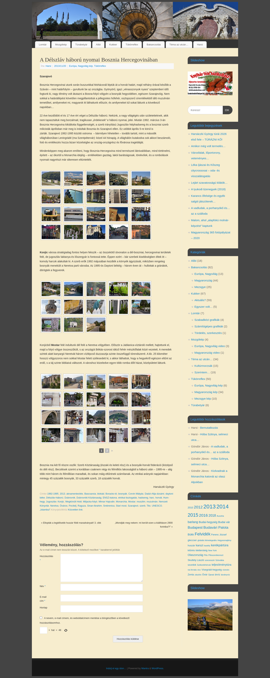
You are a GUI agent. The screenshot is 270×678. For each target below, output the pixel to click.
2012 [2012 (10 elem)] (198, 507)
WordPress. (158, 668)
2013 (62, 493)
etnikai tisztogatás (127, 497)
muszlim (141, 501)
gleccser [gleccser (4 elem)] (192, 540)
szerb (143, 505)
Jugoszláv (51, 501)
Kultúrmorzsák (203, 365)
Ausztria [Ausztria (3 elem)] (220, 516)
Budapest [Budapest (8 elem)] (195, 527)
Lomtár (42, 44)
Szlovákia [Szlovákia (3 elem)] (219, 560)
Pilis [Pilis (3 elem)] (206, 555)
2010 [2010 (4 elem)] (190, 507)
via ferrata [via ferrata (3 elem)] (192, 570)
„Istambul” (45, 509)
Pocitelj (72, 505)
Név (43, 586)
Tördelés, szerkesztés (208, 332)
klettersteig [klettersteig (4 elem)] (201, 550)
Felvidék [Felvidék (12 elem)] (202, 534)
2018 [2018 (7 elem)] (212, 515)
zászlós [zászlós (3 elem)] (198, 575)
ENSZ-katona (110, 497)
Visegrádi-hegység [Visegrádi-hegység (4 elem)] (212, 569)
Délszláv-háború (54, 497)
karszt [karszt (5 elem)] (199, 545)
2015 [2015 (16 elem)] (193, 515)
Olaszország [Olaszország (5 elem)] (195, 554)
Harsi (200, 44)
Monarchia (121, 501)
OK (226, 109)
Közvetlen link (75, 509)
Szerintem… (202, 372)
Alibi (98, 44)
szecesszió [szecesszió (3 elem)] (210, 560)
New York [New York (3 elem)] (212, 550)
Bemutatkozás (209, 427)
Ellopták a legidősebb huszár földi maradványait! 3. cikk (71, 523)
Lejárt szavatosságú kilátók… (209, 182)
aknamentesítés (74, 493)
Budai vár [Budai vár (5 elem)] (224, 522)
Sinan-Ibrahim (94, 505)
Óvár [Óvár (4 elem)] (204, 574)
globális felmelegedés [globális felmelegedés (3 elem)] (207, 540)
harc (151, 497)
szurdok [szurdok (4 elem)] (192, 564)
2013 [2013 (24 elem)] (209, 506)
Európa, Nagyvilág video (209, 346)
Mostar (131, 501)
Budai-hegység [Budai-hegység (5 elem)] (208, 522)
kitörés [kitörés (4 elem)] (191, 550)
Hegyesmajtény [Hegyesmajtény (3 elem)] (224, 540)
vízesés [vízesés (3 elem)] (226, 570)
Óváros (64, 505)
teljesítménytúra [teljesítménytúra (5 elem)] (221, 564)
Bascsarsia (90, 493)
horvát (158, 497)
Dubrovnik (69, 497)
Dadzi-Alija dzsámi (154, 493)
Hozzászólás (45, 558)
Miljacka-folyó (90, 501)
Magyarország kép (206, 392)
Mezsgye (200, 287)
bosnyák (122, 493)
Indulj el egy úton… (116, 668)
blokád (100, 493)
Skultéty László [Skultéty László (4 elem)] (196, 560)
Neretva (54, 505)
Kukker (113, 44)
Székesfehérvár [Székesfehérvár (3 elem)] (204, 565)
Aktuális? (200, 300)
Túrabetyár (81, 44)
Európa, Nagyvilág (206, 273)
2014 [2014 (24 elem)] (222, 506)
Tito (149, 505)
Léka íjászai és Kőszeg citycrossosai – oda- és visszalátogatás (205, 170)
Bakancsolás (154, 44)
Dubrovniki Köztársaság (88, 497)
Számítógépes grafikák (208, 326)
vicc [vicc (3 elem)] (199, 570)
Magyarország (203, 280)
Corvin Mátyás (135, 493)
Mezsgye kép (202, 398)
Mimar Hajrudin (107, 501)
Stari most (121, 505)
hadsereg (143, 497)
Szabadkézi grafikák (207, 319)
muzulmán (152, 501)
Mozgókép (61, 44)
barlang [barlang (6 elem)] (193, 522)
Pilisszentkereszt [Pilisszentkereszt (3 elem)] (215, 555)
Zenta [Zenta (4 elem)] (191, 574)
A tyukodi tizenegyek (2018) (208, 189)
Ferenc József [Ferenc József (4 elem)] (218, 534)
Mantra (145, 668)
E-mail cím (43, 599)
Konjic (61, 501)
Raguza (82, 505)
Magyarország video (207, 352)
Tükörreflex (132, 44)
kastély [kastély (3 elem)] (207, 545)
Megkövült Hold (73, 501)
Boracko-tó (111, 493)
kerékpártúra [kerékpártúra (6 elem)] (219, 545)
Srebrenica (109, 505)
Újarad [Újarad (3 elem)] (211, 575)
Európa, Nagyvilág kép (81, 66)
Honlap (43, 607)
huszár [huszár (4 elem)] (191, 545)
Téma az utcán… (179, 44)
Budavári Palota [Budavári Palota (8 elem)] (215, 527)
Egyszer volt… (203, 306)
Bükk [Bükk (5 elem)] (191, 534)
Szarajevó (133, 505)
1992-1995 (52, 493)
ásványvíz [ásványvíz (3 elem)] (225, 575)
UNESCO (157, 505)
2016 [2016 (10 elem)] (203, 515)
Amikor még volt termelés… (208, 146)
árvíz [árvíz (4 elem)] (217, 574)
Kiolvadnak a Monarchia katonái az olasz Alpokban (209, 476)
